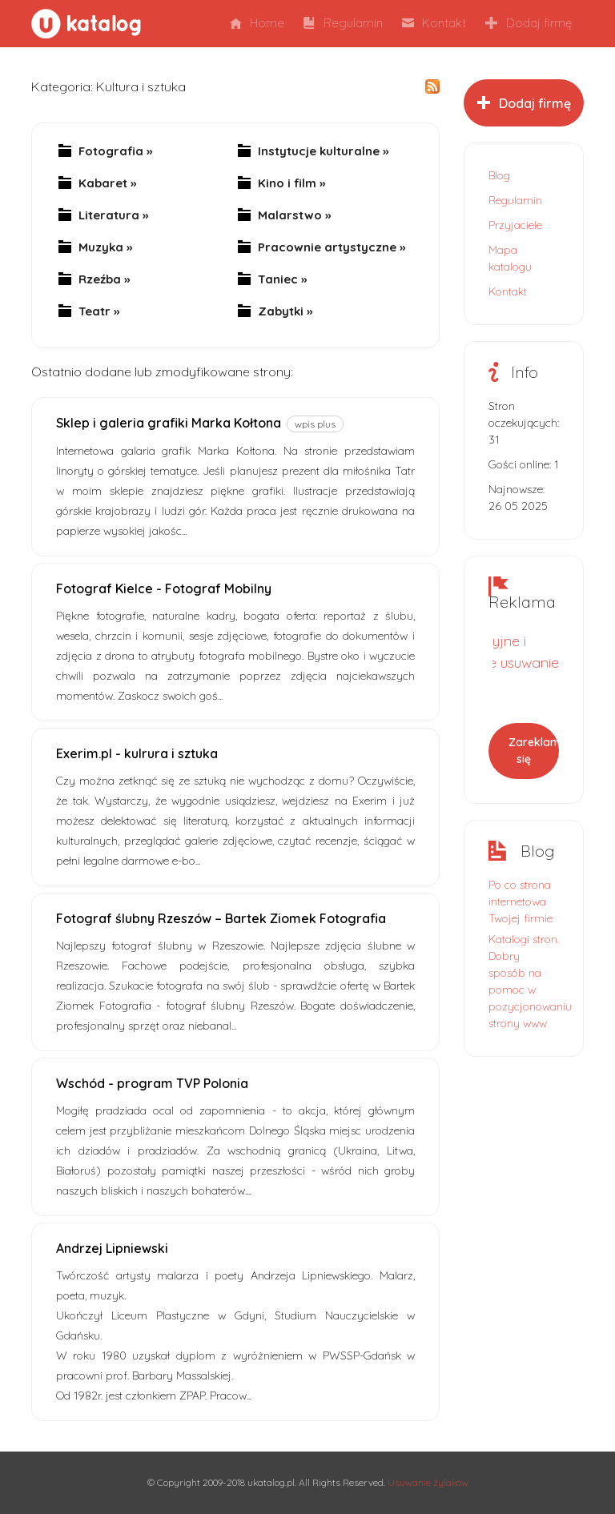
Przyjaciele (515, 225)
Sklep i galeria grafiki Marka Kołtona (168, 423)
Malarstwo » (294, 215)
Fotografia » (115, 151)
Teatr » (98, 311)
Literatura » (113, 215)
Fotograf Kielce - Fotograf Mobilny (163, 588)
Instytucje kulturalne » (323, 151)
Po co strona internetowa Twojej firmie (520, 901)
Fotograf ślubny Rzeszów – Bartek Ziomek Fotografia (221, 918)
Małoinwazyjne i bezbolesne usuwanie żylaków (490, 662)
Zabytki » (285, 311)
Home (257, 22)
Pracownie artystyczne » (331, 247)
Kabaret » (107, 183)
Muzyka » (105, 247)
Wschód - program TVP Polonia (152, 1083)
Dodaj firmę (528, 22)
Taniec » (282, 279)
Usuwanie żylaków (428, 1482)
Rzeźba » (104, 279)
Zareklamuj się (533, 750)
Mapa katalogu (510, 258)
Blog (499, 175)
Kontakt (434, 22)
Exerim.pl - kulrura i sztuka (137, 753)
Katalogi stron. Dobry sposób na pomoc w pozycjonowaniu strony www (523, 981)
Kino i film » (291, 183)
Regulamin (343, 22)
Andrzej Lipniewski (112, 1248)
